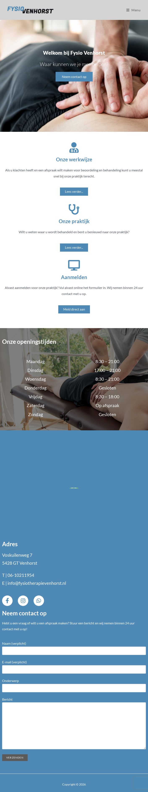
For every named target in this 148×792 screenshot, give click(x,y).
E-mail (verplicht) (74, 665)
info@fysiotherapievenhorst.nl (37, 583)
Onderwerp (74, 684)
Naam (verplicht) (74, 646)
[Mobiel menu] (133, 10)
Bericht (74, 712)
